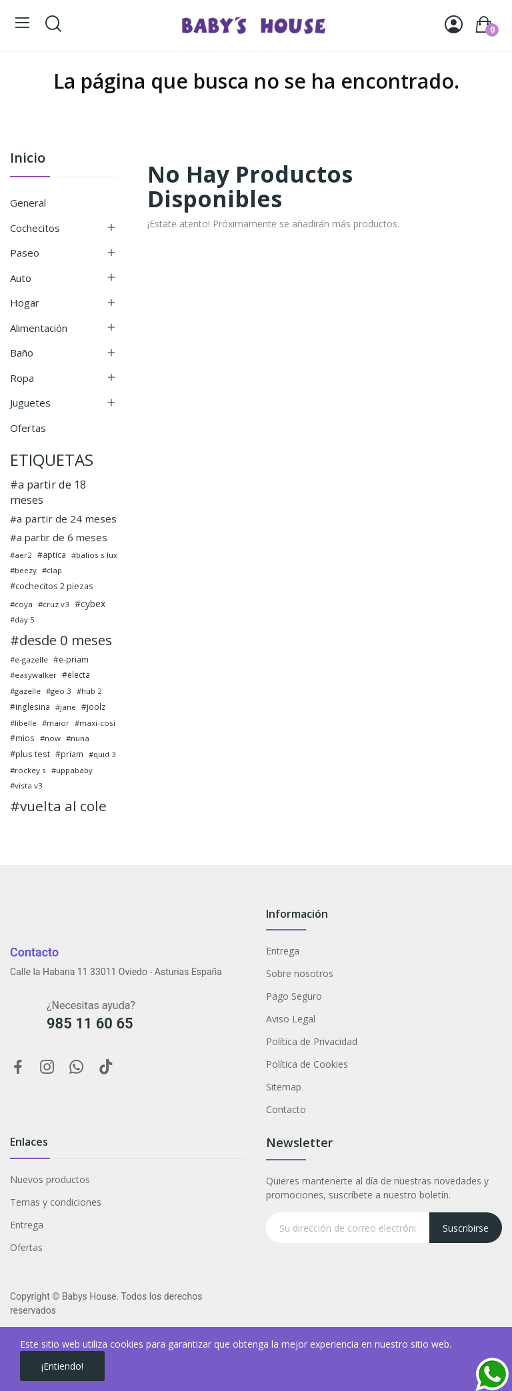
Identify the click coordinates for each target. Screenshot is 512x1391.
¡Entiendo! (62, 1366)
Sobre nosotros (299, 973)
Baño (21, 352)
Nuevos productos (50, 1179)
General (28, 202)
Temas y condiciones (55, 1202)
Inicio (27, 159)
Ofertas (28, 428)
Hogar (24, 302)
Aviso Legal (290, 1018)
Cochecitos (35, 228)
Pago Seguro (294, 996)
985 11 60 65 (90, 1023)
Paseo (24, 252)
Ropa (22, 378)
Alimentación (38, 328)
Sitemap (283, 1086)
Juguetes (30, 402)
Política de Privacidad (311, 1041)
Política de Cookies (307, 1064)
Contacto (286, 1109)
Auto (20, 278)
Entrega (282, 950)
